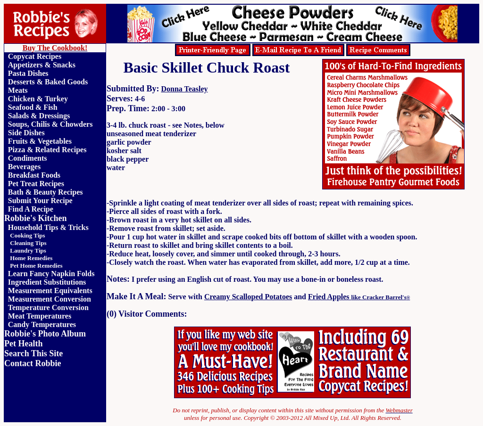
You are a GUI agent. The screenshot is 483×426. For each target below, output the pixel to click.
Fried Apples (359, 297)
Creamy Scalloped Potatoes (248, 297)
